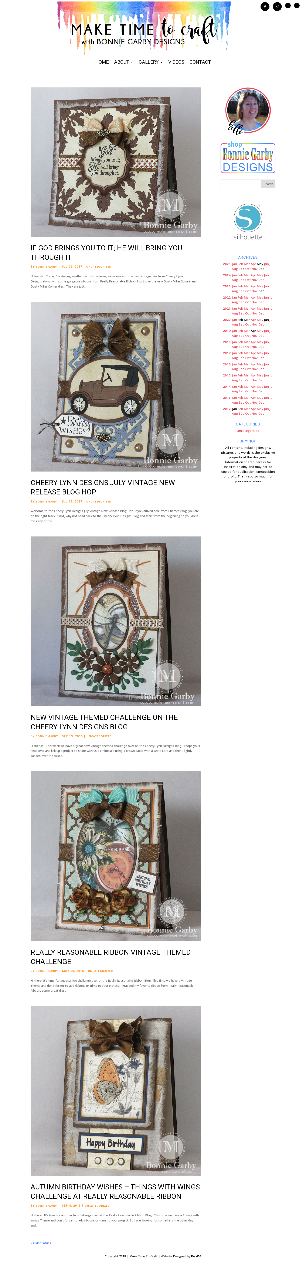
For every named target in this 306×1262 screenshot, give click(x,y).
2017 (227, 353)
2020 (227, 319)
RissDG (196, 1256)
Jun (266, 264)
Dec (261, 280)
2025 (227, 264)
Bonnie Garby (47, 266)
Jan (234, 264)
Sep (241, 280)
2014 (227, 386)
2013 (227, 397)
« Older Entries (41, 1243)
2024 (227, 275)
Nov (255, 269)
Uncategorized (98, 266)
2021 (227, 308)
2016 (227, 364)
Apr (253, 264)
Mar (247, 264)
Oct (248, 269)
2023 (227, 286)
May (260, 275)
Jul (271, 264)
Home (102, 63)
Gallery (149, 63)
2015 (227, 375)
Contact (200, 63)
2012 (227, 409)
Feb (240, 264)
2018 (227, 342)
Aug (235, 269)
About (121, 63)
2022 (227, 297)
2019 (227, 330)
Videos (176, 63)
